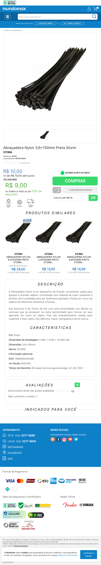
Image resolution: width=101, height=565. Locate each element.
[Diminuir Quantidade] (58, 191)
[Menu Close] (7, 17)
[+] (77, 385)
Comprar (75, 180)
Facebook (15, 453)
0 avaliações (24, 163)
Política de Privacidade (67, 555)
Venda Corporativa (21, 546)
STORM (7, 152)
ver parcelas (10, 179)
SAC (10, 458)
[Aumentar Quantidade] (58, 189)
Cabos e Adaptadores (13, 30)
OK (93, 198)
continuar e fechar (88, 554)
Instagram (15, 447)
